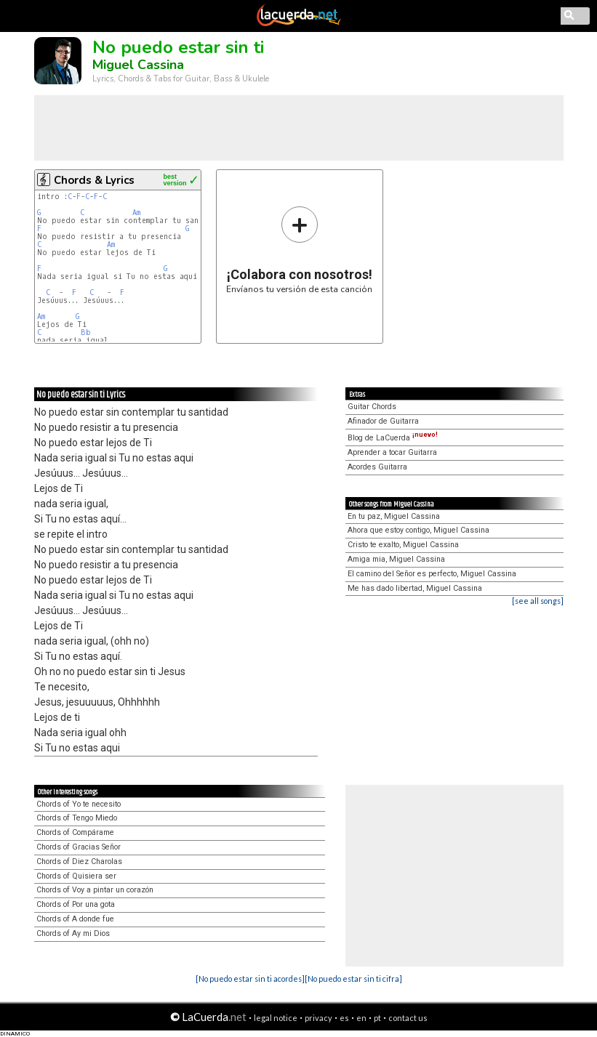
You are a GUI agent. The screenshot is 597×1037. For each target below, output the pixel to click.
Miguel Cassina (138, 64)
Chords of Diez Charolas (79, 861)
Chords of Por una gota (75, 904)
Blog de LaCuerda (393, 438)
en (361, 1017)
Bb (86, 332)
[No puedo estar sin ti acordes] (250, 978)
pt (377, 1017)
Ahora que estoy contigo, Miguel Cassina (418, 530)
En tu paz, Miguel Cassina (394, 516)
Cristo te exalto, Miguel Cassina (403, 544)
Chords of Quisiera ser (76, 876)
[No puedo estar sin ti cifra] (353, 978)
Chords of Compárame (75, 832)
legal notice (275, 1017)
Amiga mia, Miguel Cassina (396, 559)
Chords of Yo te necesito (78, 804)
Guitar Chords (372, 406)
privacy (318, 1017)
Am (136, 212)
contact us (408, 1017)
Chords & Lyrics (94, 180)
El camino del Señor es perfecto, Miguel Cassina (432, 573)
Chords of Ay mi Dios (73, 933)
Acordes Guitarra (377, 467)
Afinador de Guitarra (383, 421)
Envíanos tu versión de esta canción (299, 249)
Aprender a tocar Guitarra (392, 452)
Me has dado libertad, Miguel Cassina (415, 588)
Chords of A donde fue (75, 919)
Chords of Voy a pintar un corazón (94, 890)
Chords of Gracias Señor (78, 847)
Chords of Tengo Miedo (76, 818)
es (344, 1017)
